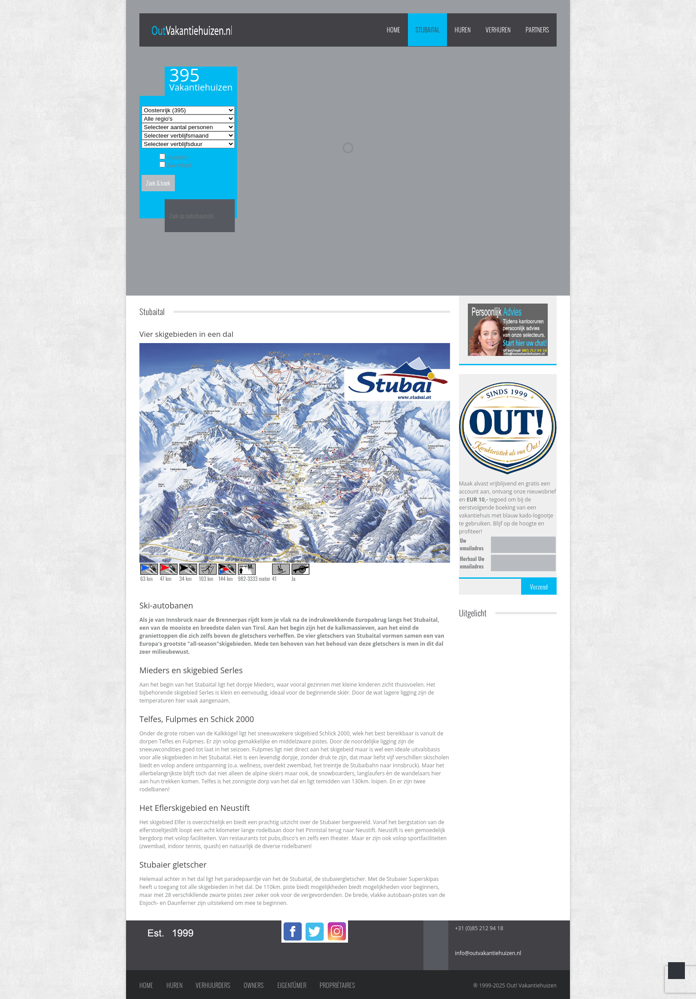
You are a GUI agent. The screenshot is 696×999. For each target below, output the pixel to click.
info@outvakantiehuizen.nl (488, 953)
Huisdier (176, 157)
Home (393, 30)
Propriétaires (337, 985)
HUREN (463, 30)
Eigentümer (291, 985)
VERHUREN (498, 30)
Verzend (539, 587)
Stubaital (427, 30)
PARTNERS (537, 30)
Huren (174, 985)
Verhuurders (213, 985)
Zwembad (178, 165)
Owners (254, 985)
